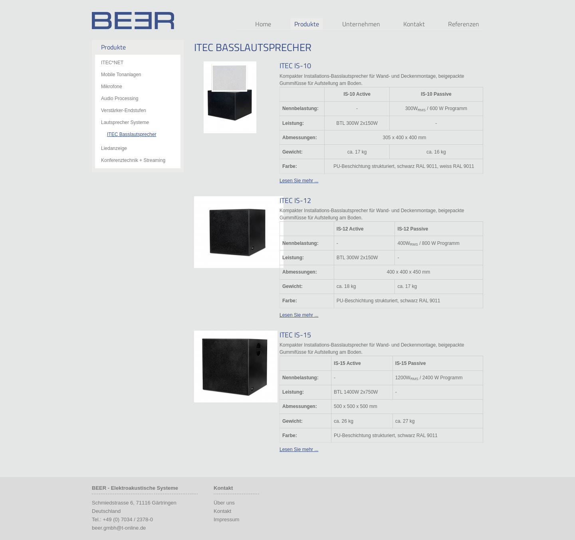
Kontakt (414, 24)
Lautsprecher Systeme (125, 122)
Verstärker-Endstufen (123, 110)
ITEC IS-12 (295, 200)
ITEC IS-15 (295, 334)
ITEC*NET (112, 62)
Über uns (224, 503)
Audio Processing (119, 98)
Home (263, 24)
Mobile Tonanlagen (121, 74)
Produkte (306, 24)
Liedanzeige (114, 148)
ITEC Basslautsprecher (131, 134)
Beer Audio (133, 20)
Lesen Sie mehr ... (299, 180)
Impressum (226, 519)
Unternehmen (361, 24)
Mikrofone (111, 86)
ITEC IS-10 (295, 65)
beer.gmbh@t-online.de (119, 528)
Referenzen (463, 24)
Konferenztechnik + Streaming (133, 160)
